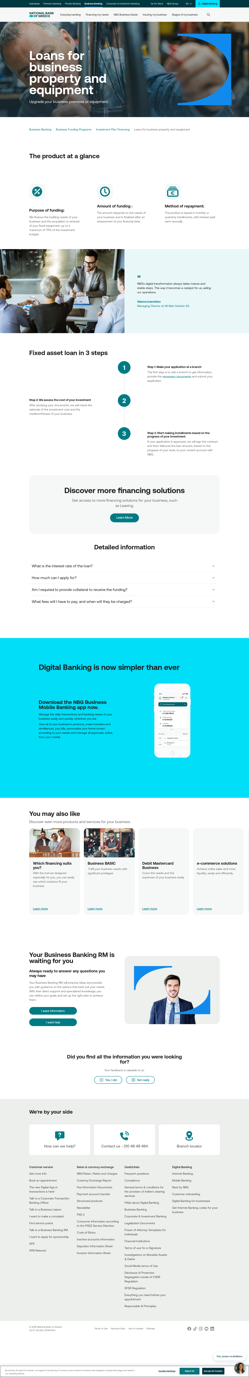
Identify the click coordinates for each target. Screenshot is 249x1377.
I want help (53, 1022)
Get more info (38, 1173)
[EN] (188, 3)
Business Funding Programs (73, 129)
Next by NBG (180, 1187)
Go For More (157, 3)
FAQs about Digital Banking (141, 1202)
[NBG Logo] (41, 14)
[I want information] (53, 1011)
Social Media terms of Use (141, 1265)
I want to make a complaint (46, 1216)
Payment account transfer (93, 1194)
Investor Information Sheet (94, 1253)
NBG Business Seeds (126, 14)
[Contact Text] (124, 1139)
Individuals (34, 3)
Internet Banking (182, 1173)
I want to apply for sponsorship (49, 1236)
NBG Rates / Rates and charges (97, 1173)
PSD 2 (81, 1214)
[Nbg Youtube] (206, 1329)
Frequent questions (136, 1173)
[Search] (208, 15)
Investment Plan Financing (113, 129)
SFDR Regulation (135, 1288)
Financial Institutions (137, 1241)
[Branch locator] (189, 1139)
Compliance (132, 1180)
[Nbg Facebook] (189, 1329)
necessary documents (176, 376)
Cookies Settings (166, 1371)
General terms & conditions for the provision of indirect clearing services (144, 1191)
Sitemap (150, 1328)
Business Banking (93, 3)
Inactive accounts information (95, 1239)
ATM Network (37, 1250)
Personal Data (118, 1328)
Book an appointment (43, 1180)
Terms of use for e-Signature (142, 1247)
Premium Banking (52, 3)
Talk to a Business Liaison (45, 1209)
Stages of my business (185, 14)
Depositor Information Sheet (95, 1246)
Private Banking (73, 3)
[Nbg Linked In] (212, 1329)
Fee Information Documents (94, 1187)
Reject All (189, 1371)
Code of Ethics (86, 1232)
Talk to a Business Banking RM (48, 1229)
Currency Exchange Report (94, 1180)
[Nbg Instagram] (201, 1329)
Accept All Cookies (213, 1371)
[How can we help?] (59, 1139)
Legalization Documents (139, 1223)
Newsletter (83, 1207)
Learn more (40, 908)
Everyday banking (70, 14)
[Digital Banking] (207, 3)
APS (32, 1243)
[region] (124, 1371)
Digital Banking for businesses (191, 1200)
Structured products (90, 1200)
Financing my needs (97, 14)
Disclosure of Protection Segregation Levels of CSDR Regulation (142, 1277)
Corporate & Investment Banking (122, 3)
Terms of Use (101, 1328)
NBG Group (172, 3)
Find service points (41, 1223)
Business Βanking (135, 1209)
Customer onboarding (186, 1194)
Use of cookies (136, 1328)
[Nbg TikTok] (195, 1329)
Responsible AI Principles (140, 1306)
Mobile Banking (181, 1180)
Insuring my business (155, 14)
